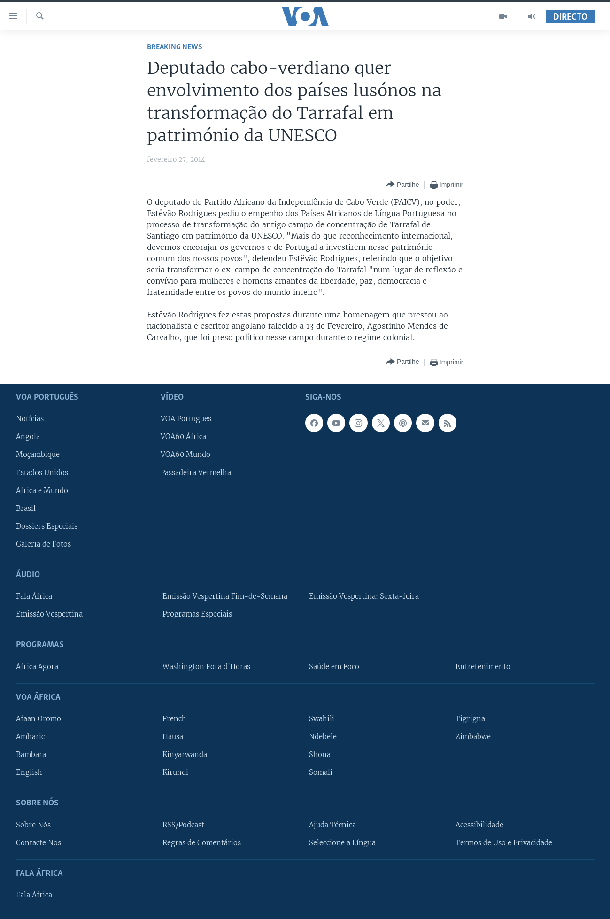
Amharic (30, 737)
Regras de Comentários (201, 842)
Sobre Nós (33, 824)
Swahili (321, 719)
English (29, 772)
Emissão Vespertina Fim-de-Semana (224, 596)
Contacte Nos (38, 842)
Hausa (172, 737)
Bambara (31, 754)
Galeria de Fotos (43, 544)
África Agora (37, 666)
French (174, 719)
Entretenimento (483, 666)
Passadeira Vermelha (196, 472)
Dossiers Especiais (46, 526)
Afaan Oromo (38, 719)
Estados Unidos (42, 472)
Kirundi (175, 772)
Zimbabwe (473, 737)
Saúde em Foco (334, 666)
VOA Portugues (186, 419)
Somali (320, 772)
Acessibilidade (479, 824)
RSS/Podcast (183, 824)
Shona (320, 754)
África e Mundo (42, 490)
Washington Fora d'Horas (206, 666)
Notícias (30, 419)
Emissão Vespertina (49, 614)
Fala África (34, 596)
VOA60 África (183, 436)
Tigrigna (470, 719)
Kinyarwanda (184, 754)
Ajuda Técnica (332, 824)
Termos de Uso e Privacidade (504, 842)
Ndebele (323, 737)
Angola (28, 436)
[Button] (402, 185)
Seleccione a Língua (342, 842)
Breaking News (174, 47)
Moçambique (38, 454)
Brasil (26, 508)
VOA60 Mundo (185, 454)
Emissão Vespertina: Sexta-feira (364, 596)
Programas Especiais (197, 614)
